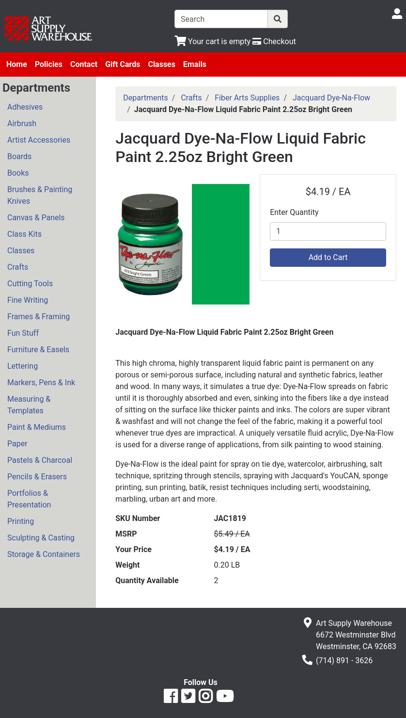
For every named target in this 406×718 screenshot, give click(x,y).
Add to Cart (328, 257)
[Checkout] (274, 41)
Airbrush (21, 123)
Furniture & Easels (38, 349)
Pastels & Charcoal (39, 460)
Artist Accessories (38, 140)
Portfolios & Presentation (29, 499)
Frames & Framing (38, 316)
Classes (161, 64)
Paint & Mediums (36, 427)
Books (18, 173)
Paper (17, 443)
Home (16, 64)
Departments (145, 97)
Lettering (22, 366)
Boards (19, 156)
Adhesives (25, 107)
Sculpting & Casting (41, 537)
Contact (83, 64)
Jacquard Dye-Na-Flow (331, 97)
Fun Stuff (23, 333)
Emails (194, 64)
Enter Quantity (294, 212)
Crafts (17, 267)
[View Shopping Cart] (212, 41)
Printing (20, 521)
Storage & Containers (43, 554)
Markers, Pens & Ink (41, 382)
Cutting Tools (30, 283)
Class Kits (24, 234)
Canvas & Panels (36, 217)
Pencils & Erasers (37, 476)
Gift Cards (122, 64)
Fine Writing (27, 300)
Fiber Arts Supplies (247, 97)
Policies (48, 64)
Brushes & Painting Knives (39, 195)
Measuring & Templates (28, 404)
